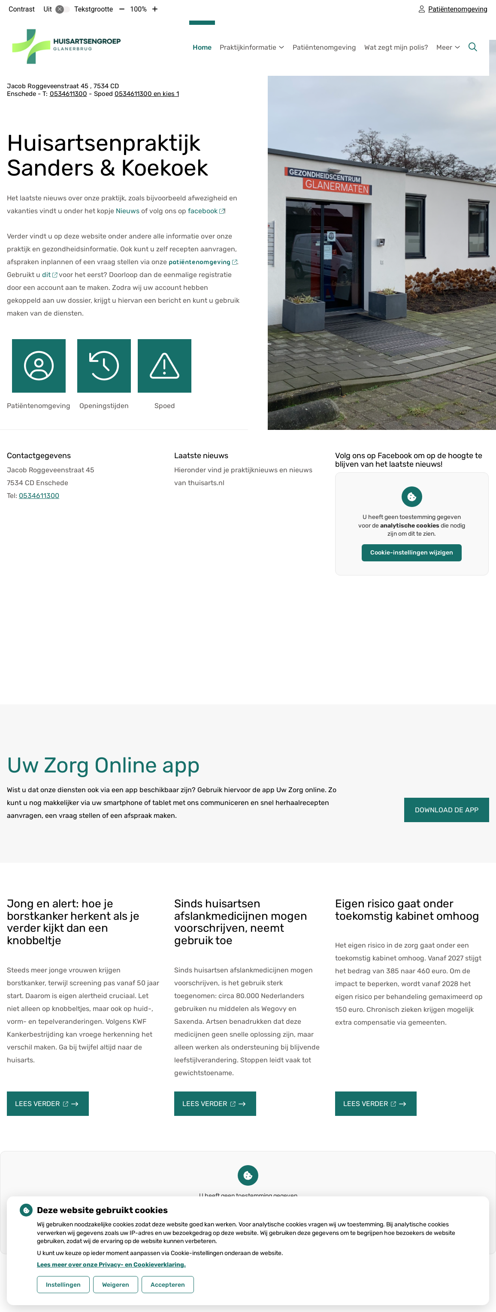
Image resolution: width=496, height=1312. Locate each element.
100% (138, 9)
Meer (444, 47)
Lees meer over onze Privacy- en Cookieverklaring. (111, 1264)
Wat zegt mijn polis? (396, 47)
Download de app (446, 810)
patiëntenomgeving (202, 262)
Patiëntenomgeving (324, 47)
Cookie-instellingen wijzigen (411, 552)
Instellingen (63, 1284)
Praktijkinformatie (248, 47)
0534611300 (39, 496)
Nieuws (127, 211)
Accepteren (168, 1284)
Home (202, 47)
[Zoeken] (472, 47)
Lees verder (52, 1107)
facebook (206, 211)
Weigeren (115, 1284)
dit (49, 275)
